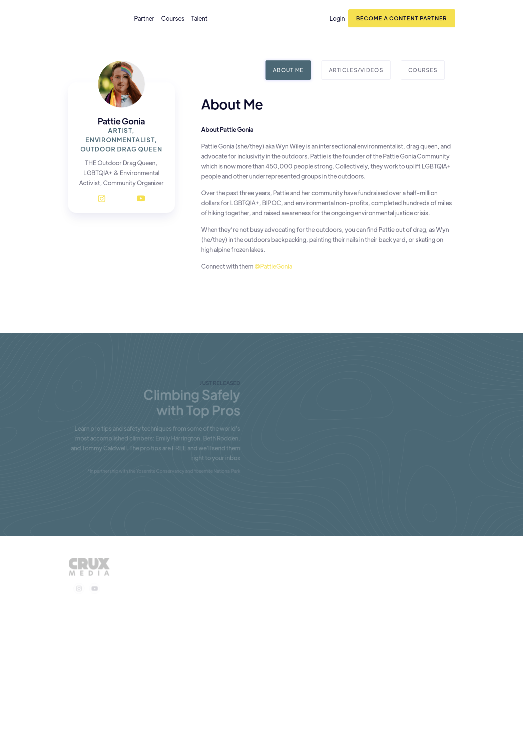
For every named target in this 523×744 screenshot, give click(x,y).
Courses (172, 18)
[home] (92, 18)
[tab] (288, 70)
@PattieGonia (272, 266)
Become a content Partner (401, 18)
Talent (199, 18)
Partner (144, 18)
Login (337, 18)
